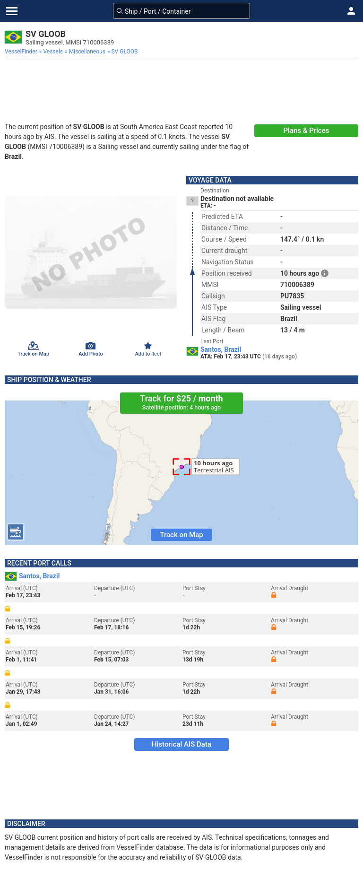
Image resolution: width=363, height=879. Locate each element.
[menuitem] (22, 51)
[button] (351, 11)
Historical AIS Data (181, 744)
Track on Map (181, 535)
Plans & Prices (306, 130)
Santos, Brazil (220, 349)
